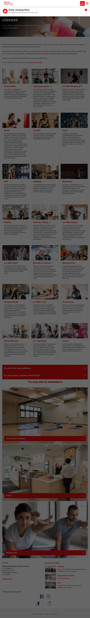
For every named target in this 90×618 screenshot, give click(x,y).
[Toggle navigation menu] (87, 3)
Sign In (82, 4)
